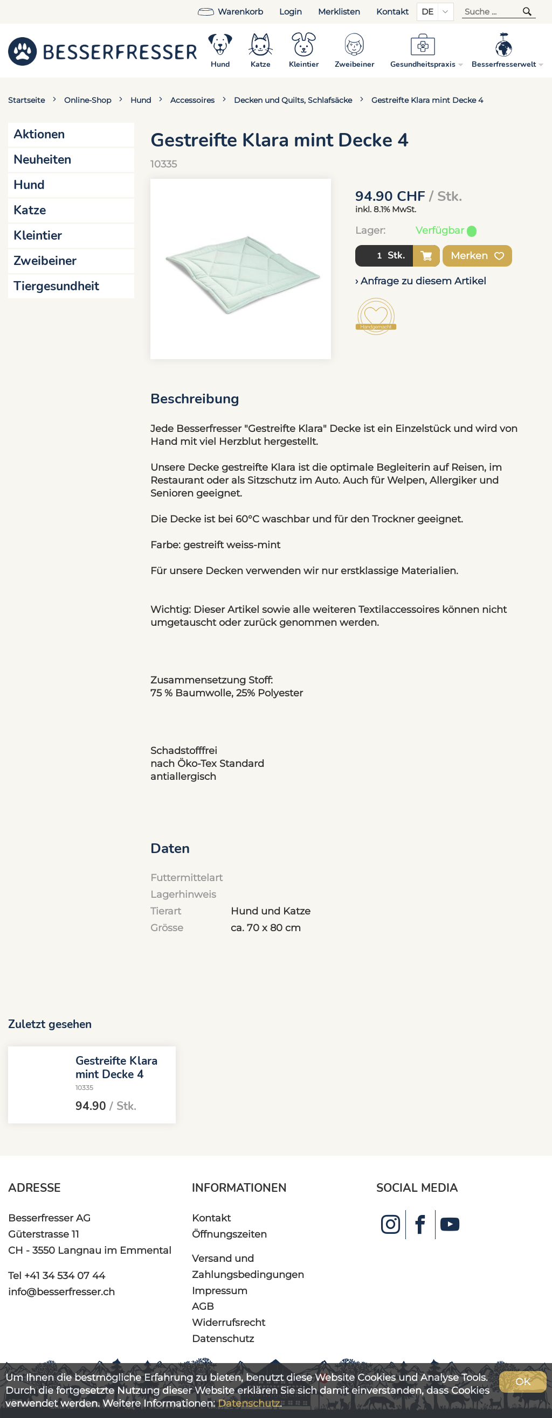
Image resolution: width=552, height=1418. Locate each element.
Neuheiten (42, 159)
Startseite (26, 100)
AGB (203, 1306)
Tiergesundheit (56, 286)
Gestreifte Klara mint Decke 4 (427, 100)
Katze (29, 210)
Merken (477, 256)
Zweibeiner (45, 261)
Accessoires (192, 100)
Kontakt (392, 12)
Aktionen (39, 134)
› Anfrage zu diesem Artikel (420, 281)
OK (522, 1381)
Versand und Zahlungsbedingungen (248, 1266)
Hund (140, 100)
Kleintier (37, 235)
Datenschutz (223, 1338)
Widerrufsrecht (228, 1322)
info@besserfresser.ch (61, 1291)
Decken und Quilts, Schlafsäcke (293, 100)
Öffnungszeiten (229, 1234)
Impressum (219, 1290)
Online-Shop (87, 100)
